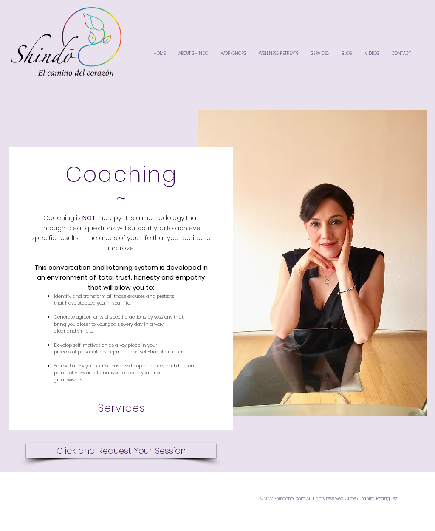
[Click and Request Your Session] (121, 450)
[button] (312, 263)
